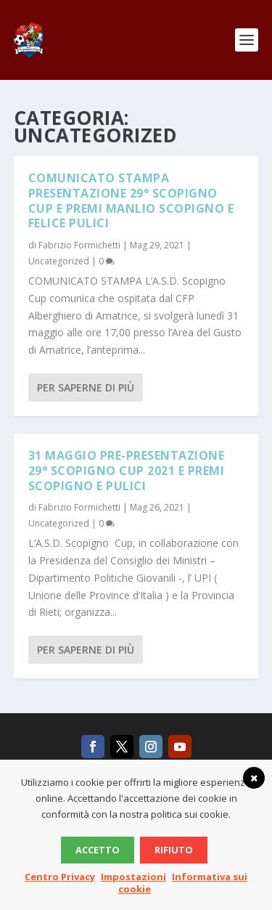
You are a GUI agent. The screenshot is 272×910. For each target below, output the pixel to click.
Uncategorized (58, 261)
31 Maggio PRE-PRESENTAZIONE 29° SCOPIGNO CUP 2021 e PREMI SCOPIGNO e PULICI (126, 470)
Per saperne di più (85, 387)
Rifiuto (173, 849)
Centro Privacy (60, 876)
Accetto (97, 849)
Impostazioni (133, 876)
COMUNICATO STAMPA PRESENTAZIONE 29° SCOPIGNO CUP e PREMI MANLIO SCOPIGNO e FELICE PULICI (131, 200)
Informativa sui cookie (183, 882)
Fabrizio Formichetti (79, 245)
